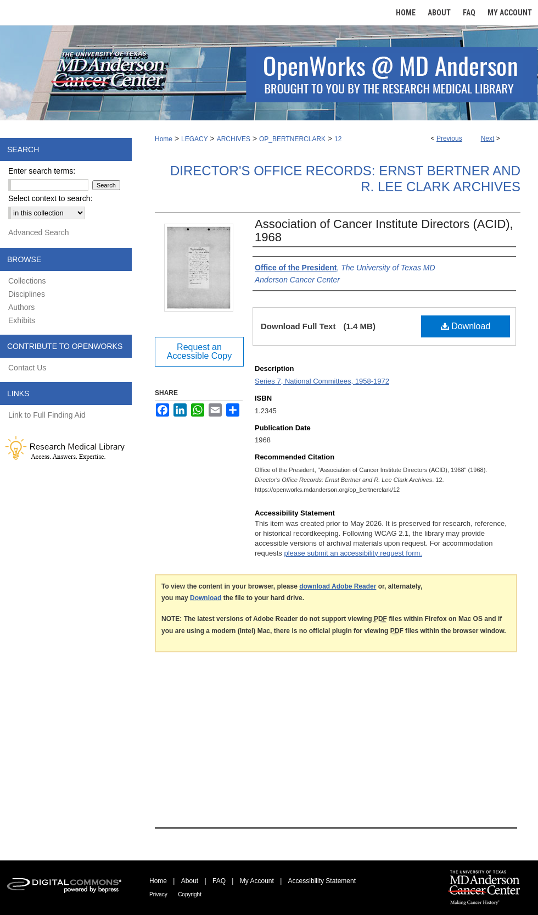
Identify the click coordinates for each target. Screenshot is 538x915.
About (189, 881)
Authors (21, 307)
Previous (449, 138)
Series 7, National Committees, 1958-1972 (322, 381)
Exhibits (21, 320)
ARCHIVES (233, 139)
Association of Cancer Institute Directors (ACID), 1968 (384, 230)
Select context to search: (50, 198)
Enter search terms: (41, 171)
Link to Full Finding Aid (47, 415)
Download (466, 326)
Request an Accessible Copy (199, 351)
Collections (27, 280)
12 (337, 139)
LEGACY (194, 139)
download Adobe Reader (337, 586)
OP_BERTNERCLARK (292, 139)
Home (163, 139)
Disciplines (26, 294)
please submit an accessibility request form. (353, 553)
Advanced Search (38, 232)
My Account (257, 881)
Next (488, 138)
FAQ (219, 881)
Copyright (189, 894)
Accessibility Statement (322, 881)
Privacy (158, 894)
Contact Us (27, 367)
